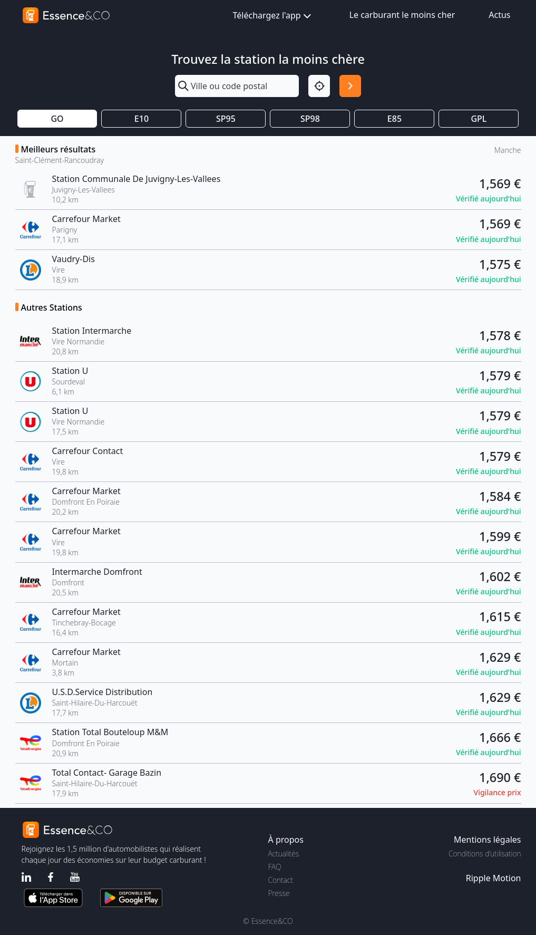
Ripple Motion (493, 878)
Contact (280, 880)
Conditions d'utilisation (485, 854)
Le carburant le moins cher (402, 15)
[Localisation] (319, 86)
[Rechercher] (350, 86)
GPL (478, 118)
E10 (141, 118)
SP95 (226, 118)
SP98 (310, 118)
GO (57, 118)
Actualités (283, 854)
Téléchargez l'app (273, 16)
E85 (394, 118)
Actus (499, 15)
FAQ (274, 867)
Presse (279, 893)
